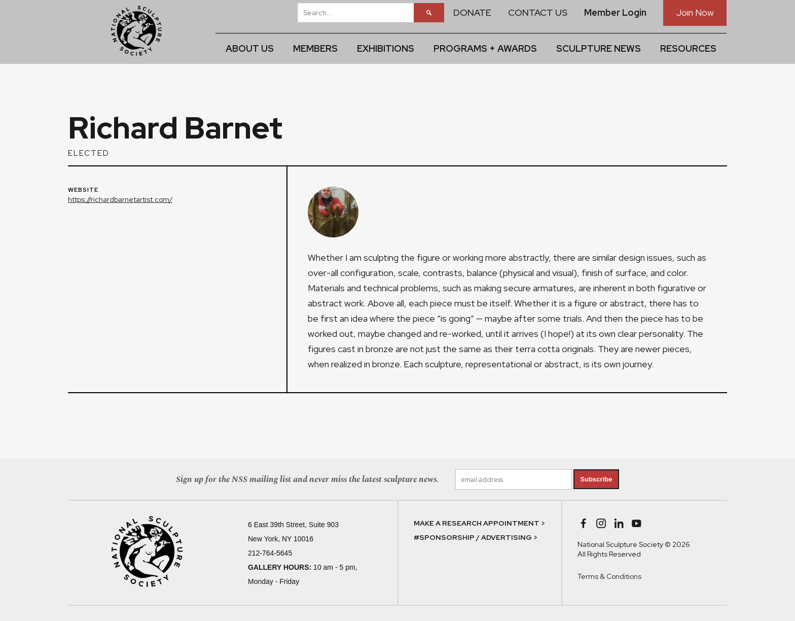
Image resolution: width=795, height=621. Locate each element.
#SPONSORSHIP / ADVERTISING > (475, 537)
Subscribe (596, 479)
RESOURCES (688, 48)
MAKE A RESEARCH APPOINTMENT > (479, 523)
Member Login (615, 12)
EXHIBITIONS (385, 48)
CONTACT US (537, 12)
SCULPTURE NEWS (598, 48)
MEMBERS (315, 48)
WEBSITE (83, 190)
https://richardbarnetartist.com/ (120, 199)
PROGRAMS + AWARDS (485, 48)
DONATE (472, 12)
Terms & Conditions (609, 576)
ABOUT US (250, 48)
